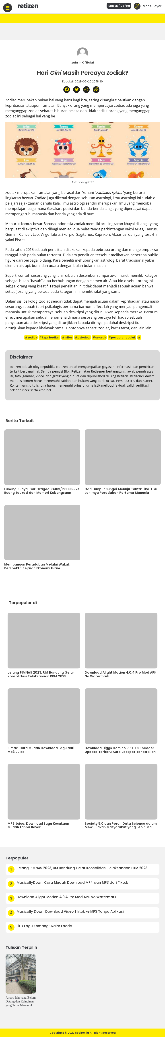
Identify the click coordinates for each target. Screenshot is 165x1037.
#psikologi (82, 337)
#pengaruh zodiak (122, 337)
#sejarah (99, 337)
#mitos (67, 337)
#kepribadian (49, 337)
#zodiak (31, 337)
